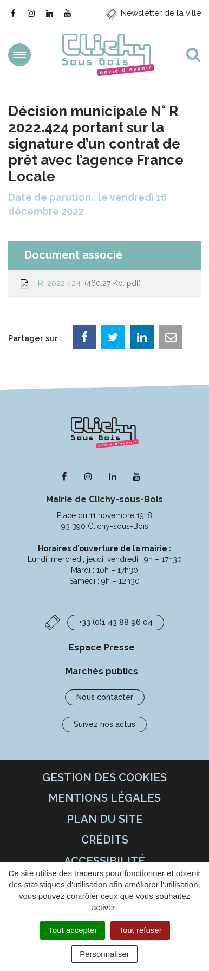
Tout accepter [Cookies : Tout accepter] (72, 930)
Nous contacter (104, 697)
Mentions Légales (104, 797)
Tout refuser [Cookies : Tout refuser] (140, 930)
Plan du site (105, 819)
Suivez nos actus (104, 724)
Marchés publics (102, 671)
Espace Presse (102, 647)
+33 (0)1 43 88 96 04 (116, 622)
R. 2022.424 (80, 283)
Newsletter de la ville (152, 13)
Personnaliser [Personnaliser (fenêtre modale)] (104, 954)
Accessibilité (104, 860)
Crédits (104, 839)
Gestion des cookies (104, 777)
